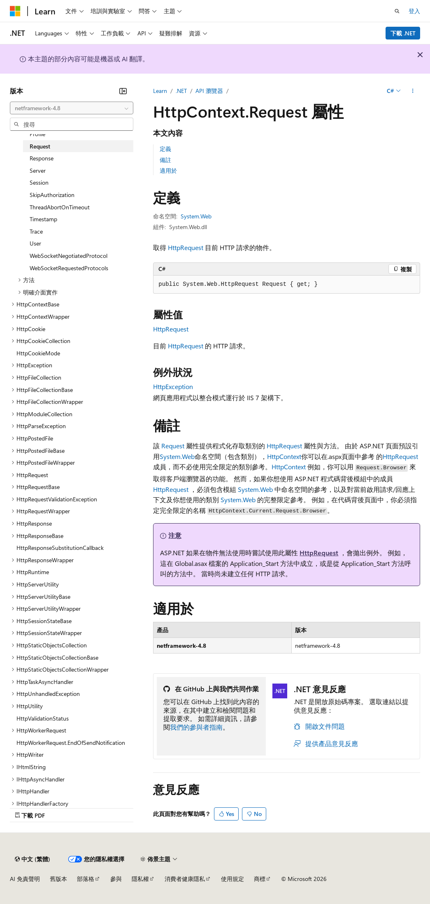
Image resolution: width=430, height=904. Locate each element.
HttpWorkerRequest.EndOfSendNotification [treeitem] (70, 742)
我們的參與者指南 (196, 727)
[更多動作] (413, 90)
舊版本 (58, 879)
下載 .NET (403, 33)
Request (172, 445)
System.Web (196, 216)
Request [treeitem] (40, 146)
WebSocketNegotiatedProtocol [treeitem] (68, 256)
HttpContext (284, 456)
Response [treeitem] (41, 158)
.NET (181, 91)
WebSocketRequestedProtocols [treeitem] (69, 268)
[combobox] (71, 108)
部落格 (85, 879)
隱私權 (140, 879)
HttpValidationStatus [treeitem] (42, 718)
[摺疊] (123, 90)
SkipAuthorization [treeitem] (52, 195)
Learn (160, 91)
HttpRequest (185, 247)
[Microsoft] (15, 11)
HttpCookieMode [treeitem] (38, 353)
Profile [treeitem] (37, 134)
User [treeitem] (35, 243)
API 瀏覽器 (209, 91)
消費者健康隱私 (185, 879)
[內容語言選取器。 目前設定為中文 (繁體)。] (32, 859)
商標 (259, 879)
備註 (165, 160)
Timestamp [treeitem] (43, 219)
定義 (165, 149)
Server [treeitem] (38, 170)
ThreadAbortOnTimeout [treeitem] (60, 207)
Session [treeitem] (39, 182)
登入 (414, 11)
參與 (116, 879)
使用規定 (232, 879)
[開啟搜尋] (397, 11)
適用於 (168, 170)
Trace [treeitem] (36, 231)
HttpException (173, 386)
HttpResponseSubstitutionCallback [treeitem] (60, 548)
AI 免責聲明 (25, 879)
